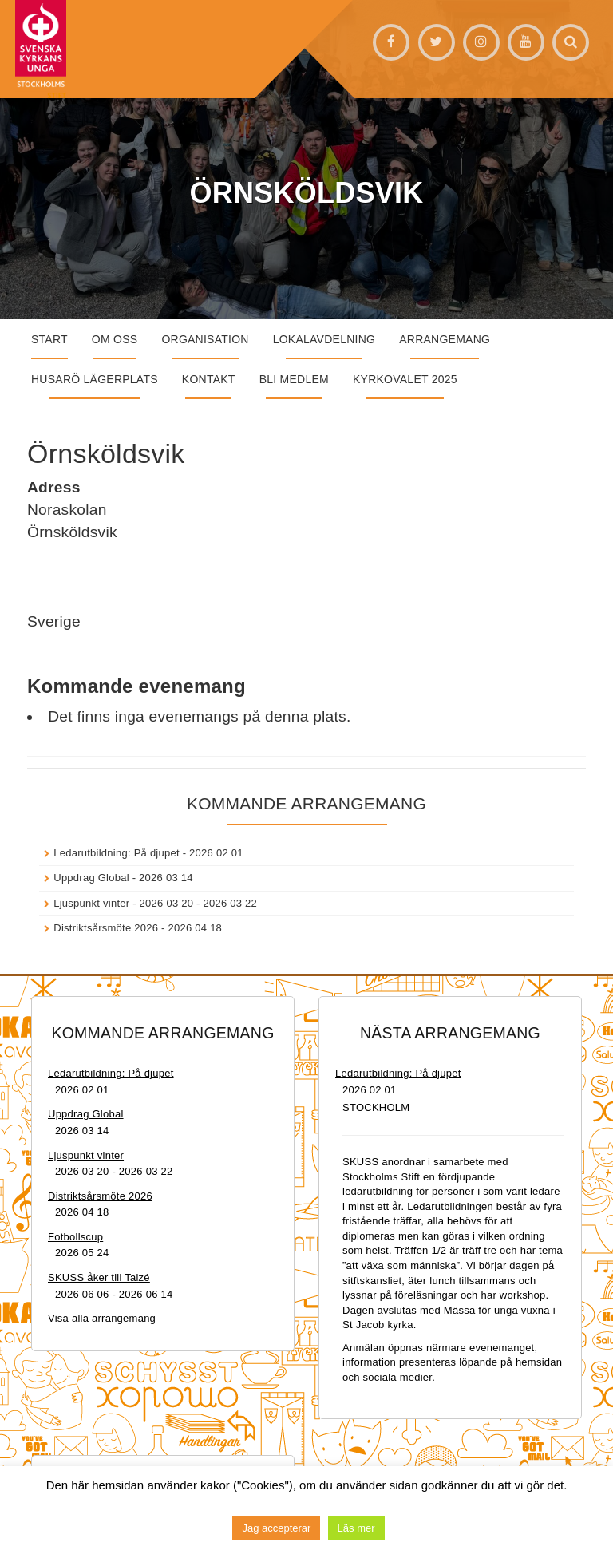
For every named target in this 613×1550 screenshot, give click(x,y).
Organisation (204, 339)
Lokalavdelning (324, 339)
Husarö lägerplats (94, 379)
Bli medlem (294, 379)
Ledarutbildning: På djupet (116, 853)
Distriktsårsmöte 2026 (105, 928)
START (49, 339)
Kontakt (208, 379)
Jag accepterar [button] (276, 1528)
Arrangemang (444, 339)
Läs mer (356, 1528)
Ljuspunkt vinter (91, 903)
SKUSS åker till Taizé (99, 1277)
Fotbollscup (75, 1237)
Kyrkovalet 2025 (405, 379)
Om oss (115, 339)
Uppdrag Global (91, 878)
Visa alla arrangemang (102, 1318)
